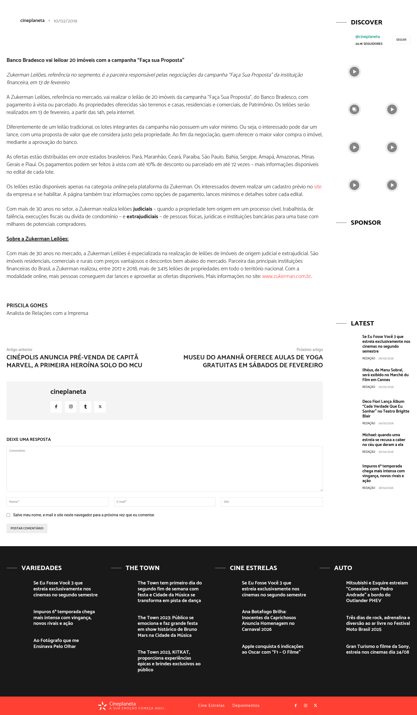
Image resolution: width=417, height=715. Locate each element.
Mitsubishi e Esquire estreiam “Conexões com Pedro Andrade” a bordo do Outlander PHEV (377, 592)
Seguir (401, 40)
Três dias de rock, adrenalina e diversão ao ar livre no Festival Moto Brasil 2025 (378, 624)
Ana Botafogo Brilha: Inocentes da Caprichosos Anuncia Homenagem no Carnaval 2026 (269, 621)
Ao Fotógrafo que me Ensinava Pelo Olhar (56, 644)
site (318, 186)
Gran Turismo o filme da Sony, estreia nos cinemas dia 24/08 (378, 650)
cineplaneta (68, 392)
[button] (370, 14)
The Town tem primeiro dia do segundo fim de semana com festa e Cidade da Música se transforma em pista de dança (170, 592)
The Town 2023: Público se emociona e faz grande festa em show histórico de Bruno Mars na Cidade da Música (168, 627)
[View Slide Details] (373, 269)
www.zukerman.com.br (286, 276)
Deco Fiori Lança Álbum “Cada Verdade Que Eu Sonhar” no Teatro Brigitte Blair (386, 409)
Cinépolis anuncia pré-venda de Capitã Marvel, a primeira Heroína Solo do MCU (74, 361)
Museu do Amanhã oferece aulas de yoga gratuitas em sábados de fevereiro (253, 361)
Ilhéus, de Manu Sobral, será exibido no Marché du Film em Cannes (386, 375)
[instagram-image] (354, 71)
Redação (369, 358)
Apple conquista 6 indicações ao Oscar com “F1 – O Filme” (272, 650)
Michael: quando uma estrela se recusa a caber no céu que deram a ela (384, 440)
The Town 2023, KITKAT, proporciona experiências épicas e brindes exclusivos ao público (169, 661)
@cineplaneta (367, 36)
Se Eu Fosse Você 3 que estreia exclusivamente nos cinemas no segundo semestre (386, 344)
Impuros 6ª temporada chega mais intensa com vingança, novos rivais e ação (384, 473)
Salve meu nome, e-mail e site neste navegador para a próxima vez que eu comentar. (84, 515)
